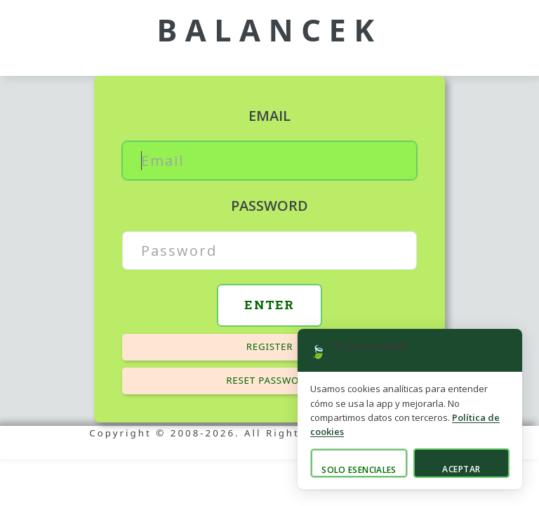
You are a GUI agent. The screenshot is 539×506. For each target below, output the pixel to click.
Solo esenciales (358, 470)
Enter (269, 305)
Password (269, 205)
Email (269, 115)
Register (269, 346)
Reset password (269, 380)
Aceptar (461, 469)
